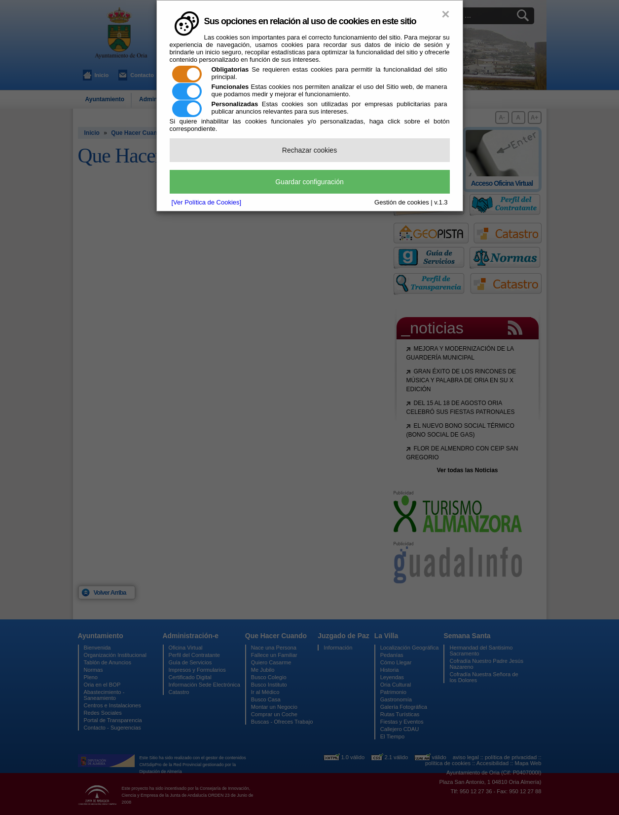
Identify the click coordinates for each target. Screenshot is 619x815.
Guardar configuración (309, 182)
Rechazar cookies (309, 150)
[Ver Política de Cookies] (207, 202)
